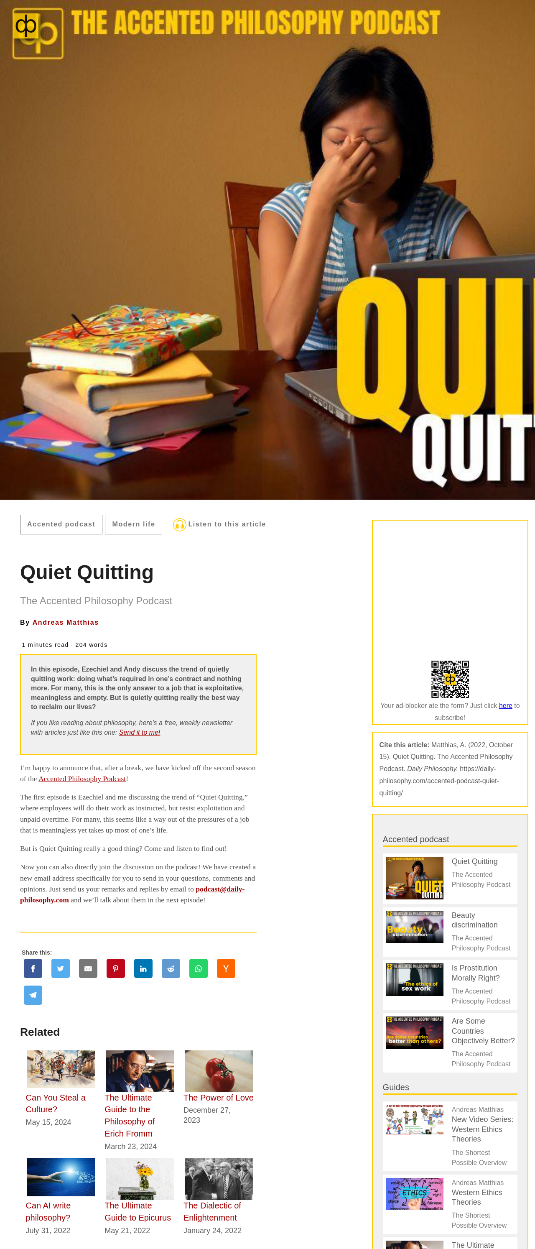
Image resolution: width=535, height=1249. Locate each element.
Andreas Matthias (66, 622)
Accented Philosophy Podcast (82, 778)
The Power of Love (218, 1097)
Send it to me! (139, 732)
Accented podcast (61, 524)
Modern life (133, 524)
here (505, 705)
